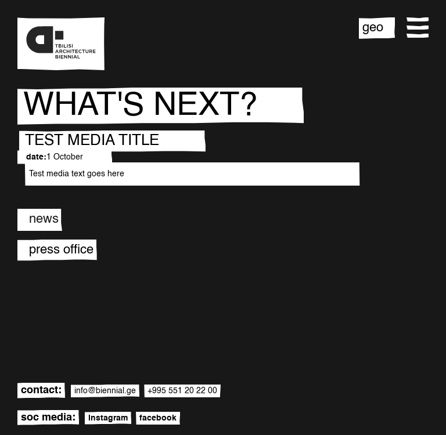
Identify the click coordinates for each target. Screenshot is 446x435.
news (44, 219)
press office (61, 250)
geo (372, 27)
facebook (158, 418)
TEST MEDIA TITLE (92, 140)
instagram (108, 418)
